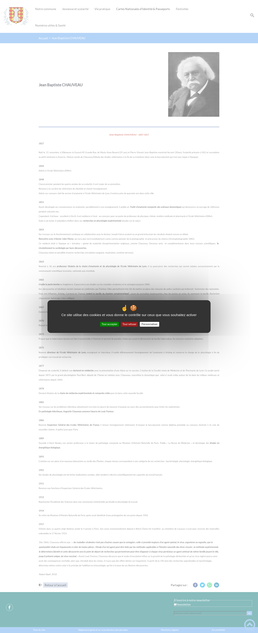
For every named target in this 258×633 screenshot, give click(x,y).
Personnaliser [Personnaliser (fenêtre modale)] (150, 324)
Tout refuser (129, 324)
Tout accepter (109, 324)
